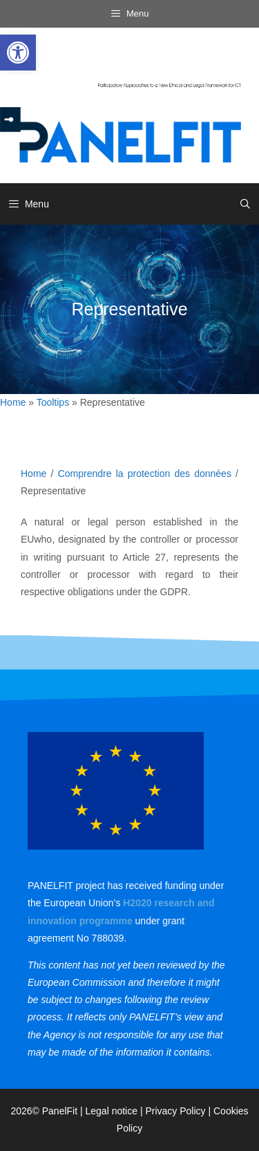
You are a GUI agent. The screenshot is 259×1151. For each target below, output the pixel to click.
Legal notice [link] (112, 1110)
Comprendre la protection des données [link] (144, 473)
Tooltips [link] (53, 402)
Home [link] (13, 402)
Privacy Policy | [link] (179, 1110)
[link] (18, 53)
